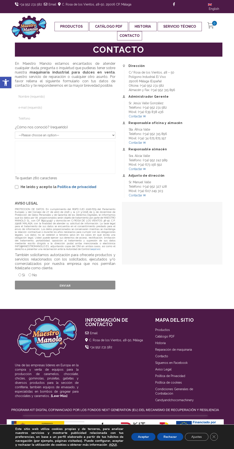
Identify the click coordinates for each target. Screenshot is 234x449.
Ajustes (196, 437)
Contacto (130, 36)
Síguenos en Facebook (171, 363)
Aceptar (142, 437)
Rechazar (169, 437)
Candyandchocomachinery (174, 400)
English (213, 7)
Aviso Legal (163, 369)
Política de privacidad (76, 187)
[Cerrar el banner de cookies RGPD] (214, 437)
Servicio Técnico (179, 26)
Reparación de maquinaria (173, 349)
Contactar (137, 116)
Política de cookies (168, 382)
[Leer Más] (59, 396)
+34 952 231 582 (31, 4)
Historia (143, 26)
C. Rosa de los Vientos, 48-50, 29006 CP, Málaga (96, 4)
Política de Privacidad (170, 376)
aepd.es (95, 249)
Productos (71, 26)
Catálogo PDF (108, 26)
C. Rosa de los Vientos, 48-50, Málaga (116, 340)
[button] (5, 82)
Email (52, 4)
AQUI (113, 445)
